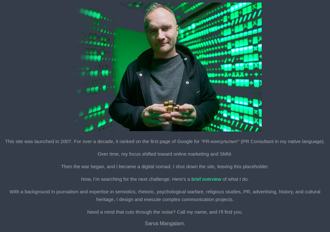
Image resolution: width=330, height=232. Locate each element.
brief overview (206, 179)
